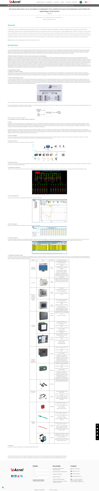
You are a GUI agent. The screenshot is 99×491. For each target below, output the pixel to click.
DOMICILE (11, 5)
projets (16, 5)
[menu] (56, 2)
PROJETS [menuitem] (62, 2)
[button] (49, 2)
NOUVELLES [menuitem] (68, 2)
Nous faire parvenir (38, 480)
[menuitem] (49, 2)
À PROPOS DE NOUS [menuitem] (40, 2)
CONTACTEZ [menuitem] (74, 2)
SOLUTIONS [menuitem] (56, 2)
